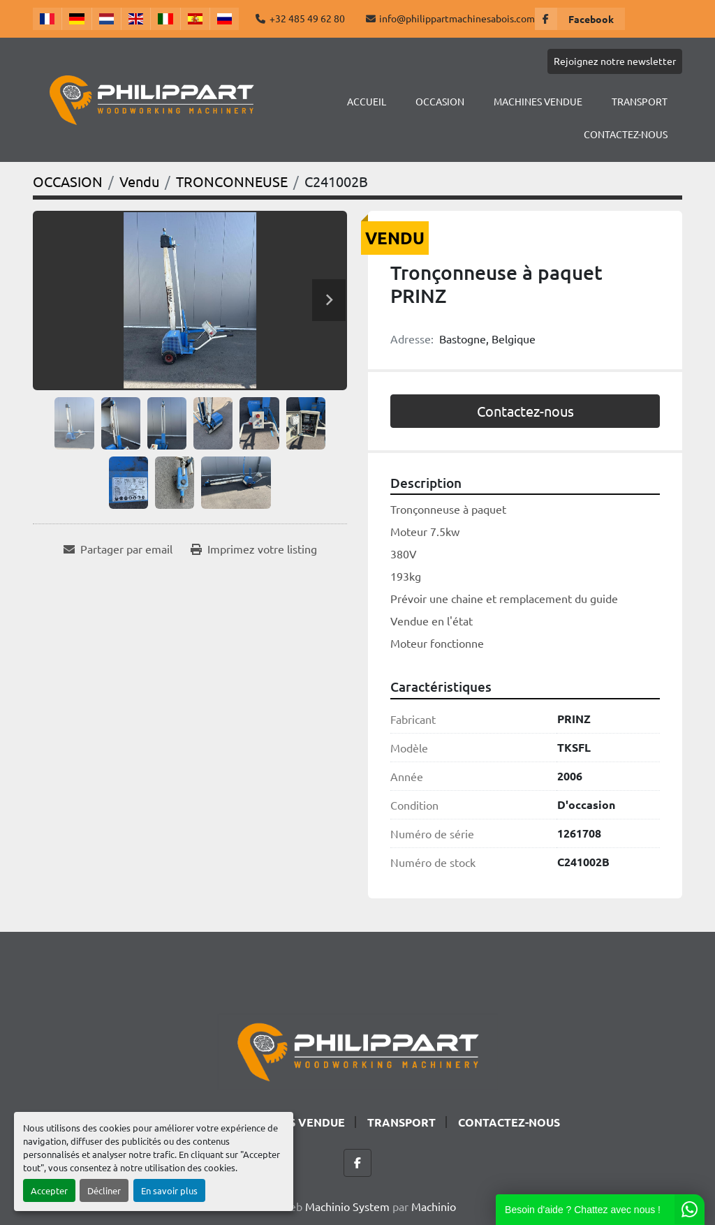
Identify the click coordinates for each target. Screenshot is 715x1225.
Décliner (104, 1190)
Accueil (366, 101)
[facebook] (580, 19)
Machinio (433, 1206)
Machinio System (347, 1206)
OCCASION (439, 101)
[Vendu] (139, 181)
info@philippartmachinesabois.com (457, 18)
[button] (440, 101)
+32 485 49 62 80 (307, 18)
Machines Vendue (538, 101)
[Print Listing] (254, 548)
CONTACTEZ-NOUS (626, 134)
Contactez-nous (525, 411)
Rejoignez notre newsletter (615, 60)
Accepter (49, 1190)
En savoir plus (169, 1190)
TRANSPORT (640, 101)
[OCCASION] (68, 181)
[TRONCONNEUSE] (232, 181)
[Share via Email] (118, 548)
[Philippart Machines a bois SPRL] (357, 1050)
